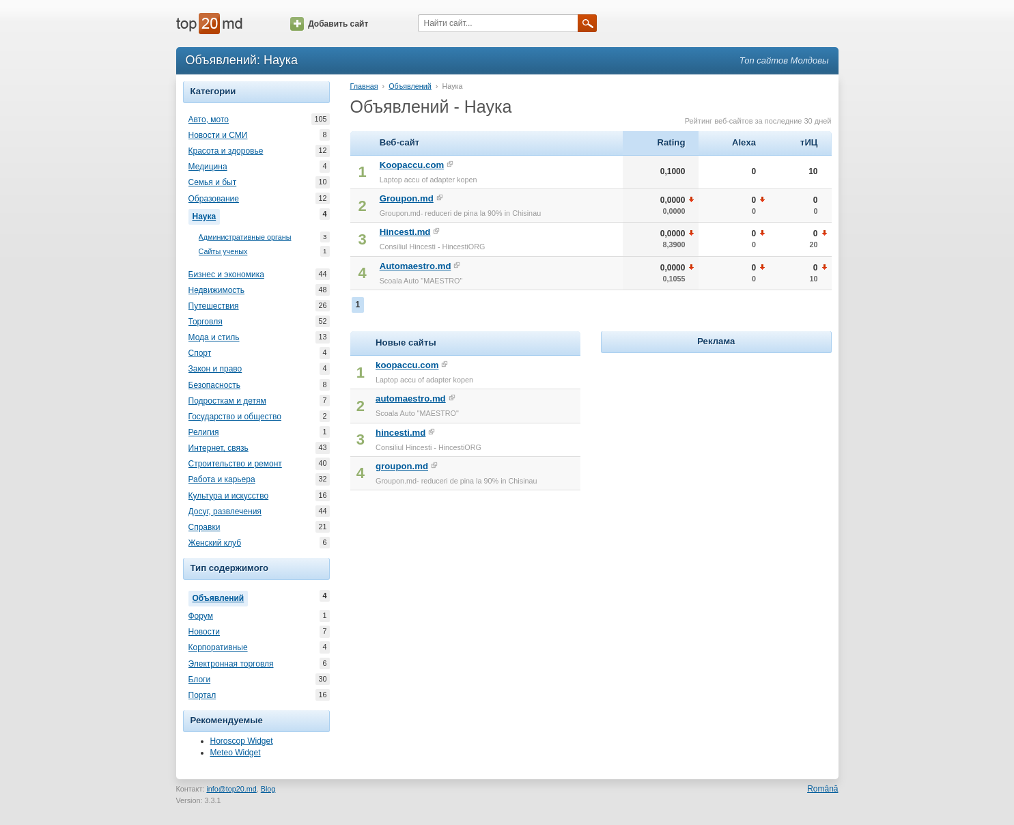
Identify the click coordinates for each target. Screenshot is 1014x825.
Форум (200, 616)
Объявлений (221, 597)
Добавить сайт (329, 24)
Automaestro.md (415, 266)
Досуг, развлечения (225, 511)
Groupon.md (407, 198)
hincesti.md (400, 433)
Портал (202, 695)
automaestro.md (411, 398)
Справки (204, 527)
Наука (207, 215)
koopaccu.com (407, 365)
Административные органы (245, 237)
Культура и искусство (228, 495)
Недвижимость (216, 290)
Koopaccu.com (412, 165)
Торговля (205, 321)
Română (822, 789)
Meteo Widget (235, 752)
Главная (364, 86)
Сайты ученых (223, 252)
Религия (203, 432)
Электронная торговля (231, 663)
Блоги (199, 679)
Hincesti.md (405, 232)
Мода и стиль (214, 337)
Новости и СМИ (218, 135)
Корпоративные (218, 647)
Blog (268, 789)
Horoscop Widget (241, 741)
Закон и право (215, 368)
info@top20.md (231, 789)
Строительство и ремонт (235, 463)
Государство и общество (234, 416)
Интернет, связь (218, 448)
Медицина (207, 166)
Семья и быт (212, 182)
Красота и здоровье (226, 150)
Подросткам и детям (227, 400)
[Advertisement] (716, 441)
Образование (213, 198)
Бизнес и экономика (226, 274)
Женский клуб (215, 542)
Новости (204, 631)
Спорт (200, 353)
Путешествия (213, 305)
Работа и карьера (221, 479)
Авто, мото (208, 119)
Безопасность (214, 385)
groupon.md (402, 466)
